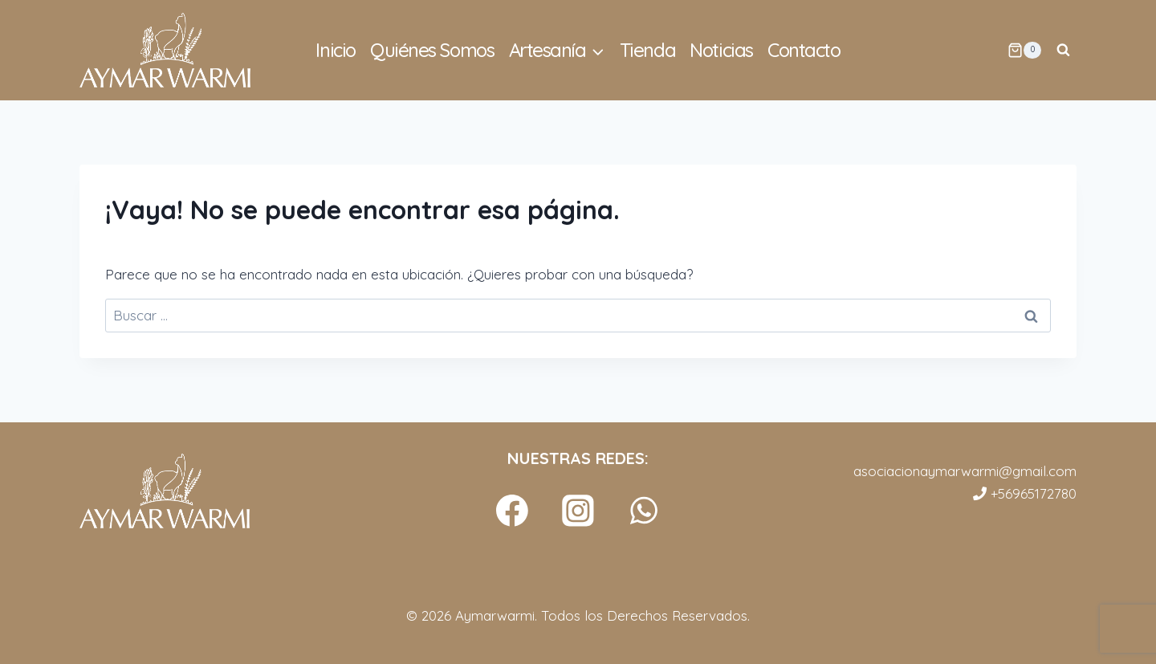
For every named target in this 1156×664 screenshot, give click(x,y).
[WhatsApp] (645, 511)
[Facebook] (512, 511)
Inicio (335, 50)
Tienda (647, 50)
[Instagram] (578, 511)
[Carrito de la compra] (1024, 50)
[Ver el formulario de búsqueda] (1063, 50)
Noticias (721, 50)
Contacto (803, 50)
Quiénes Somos (432, 50)
